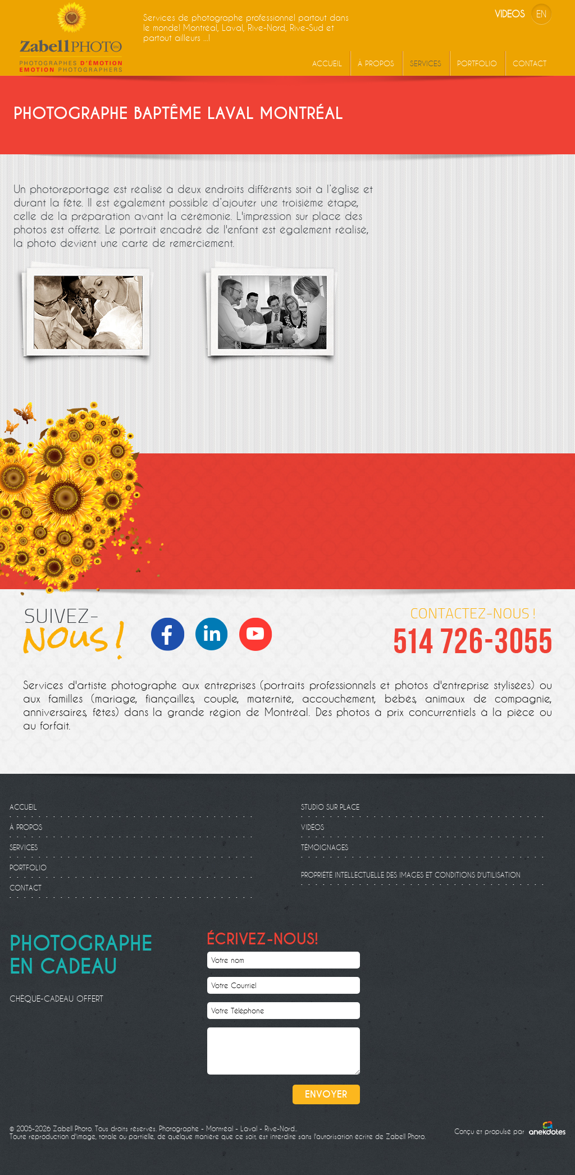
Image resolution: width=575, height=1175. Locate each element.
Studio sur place (330, 807)
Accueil (327, 63)
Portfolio (477, 63)
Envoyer (326, 1094)
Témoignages (324, 847)
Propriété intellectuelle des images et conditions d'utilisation (411, 875)
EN (541, 13)
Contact (529, 63)
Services (425, 63)
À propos (376, 63)
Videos (509, 13)
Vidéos (312, 827)
